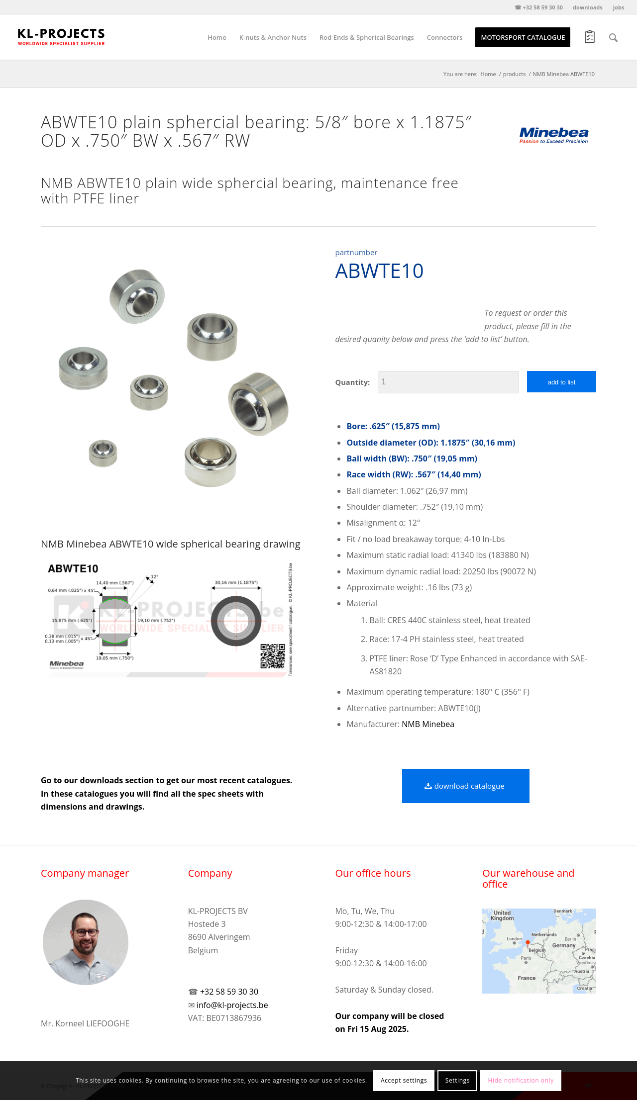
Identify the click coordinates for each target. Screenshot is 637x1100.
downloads (588, 7)
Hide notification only (521, 1080)
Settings (457, 1080)
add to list (562, 382)
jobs (619, 7)
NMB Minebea (428, 724)
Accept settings (404, 1080)
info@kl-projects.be (232, 1005)
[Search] (613, 37)
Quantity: (352, 382)
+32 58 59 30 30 (229, 991)
